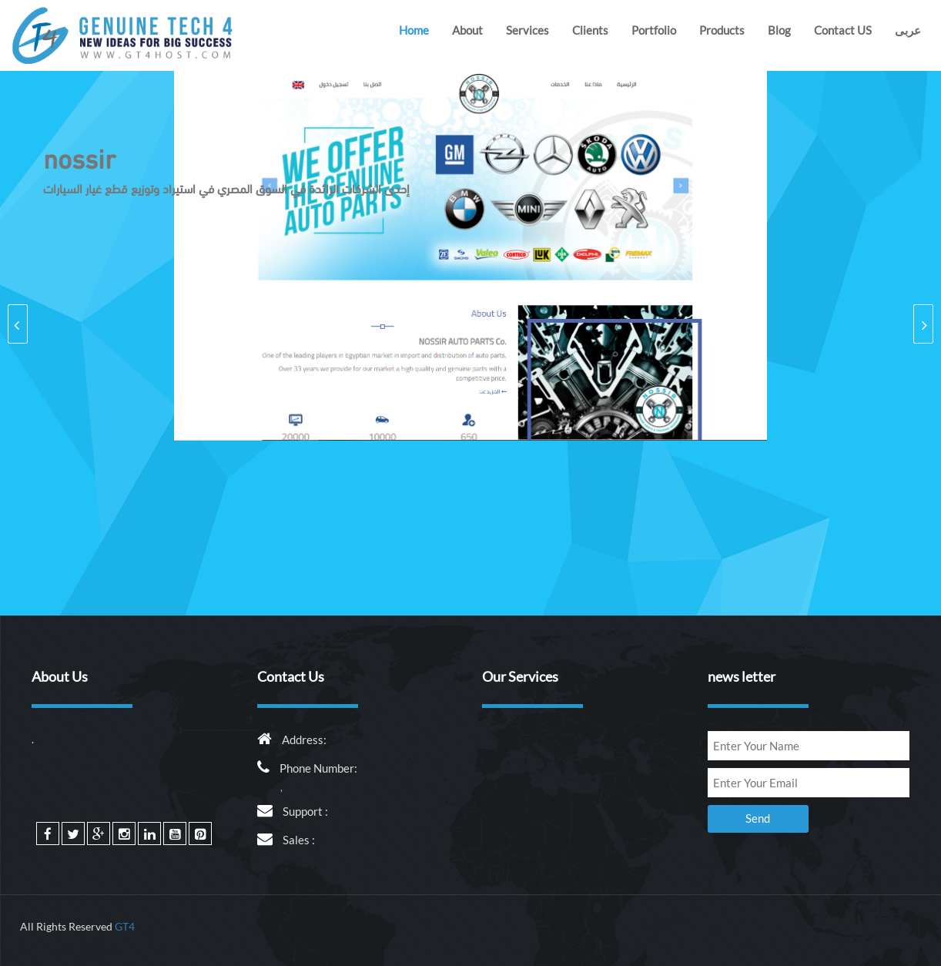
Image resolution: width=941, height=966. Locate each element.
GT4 (125, 926)
